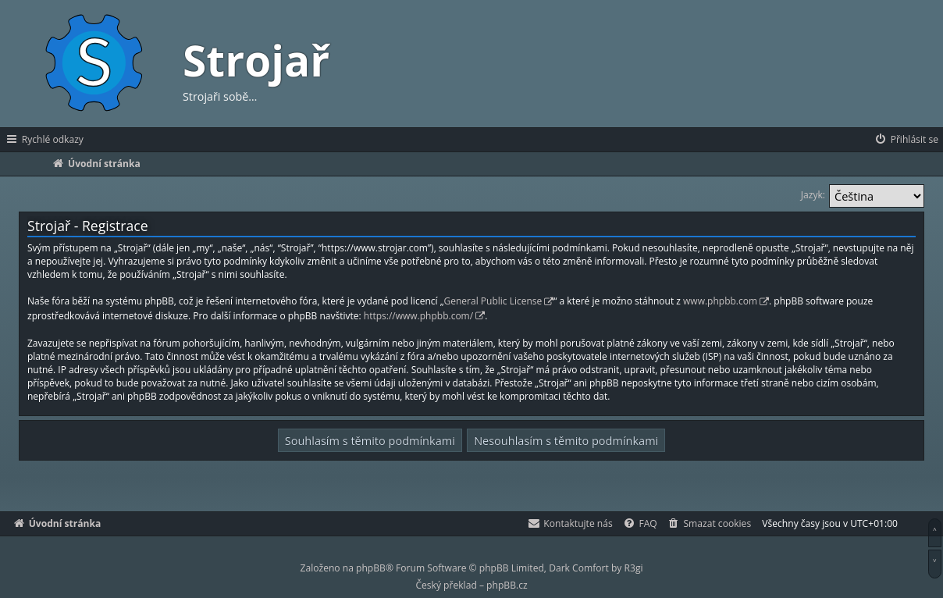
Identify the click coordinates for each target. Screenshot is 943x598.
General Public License (493, 301)
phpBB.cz (506, 585)
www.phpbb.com (720, 301)
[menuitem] (906, 139)
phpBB (371, 568)
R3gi (634, 568)
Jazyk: (813, 194)
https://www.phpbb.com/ (418, 315)
